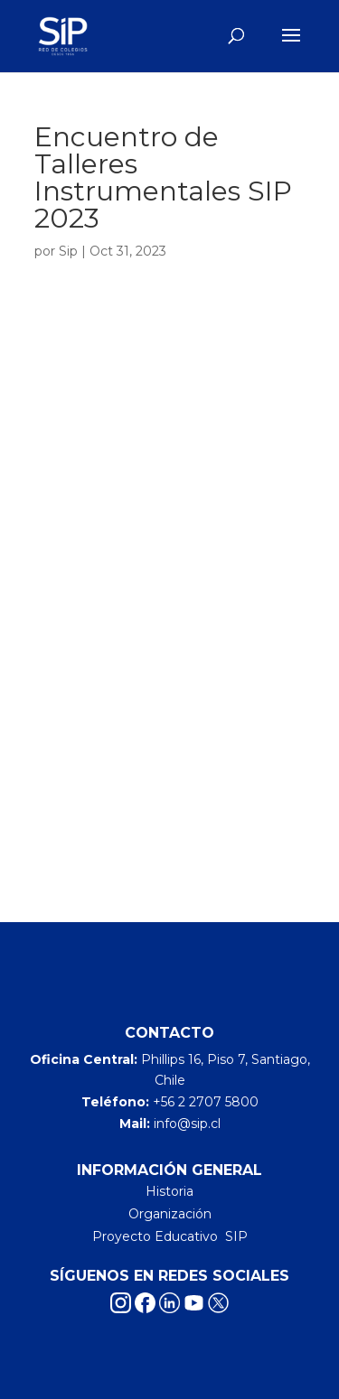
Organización (170, 1214)
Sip (68, 251)
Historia (169, 1191)
